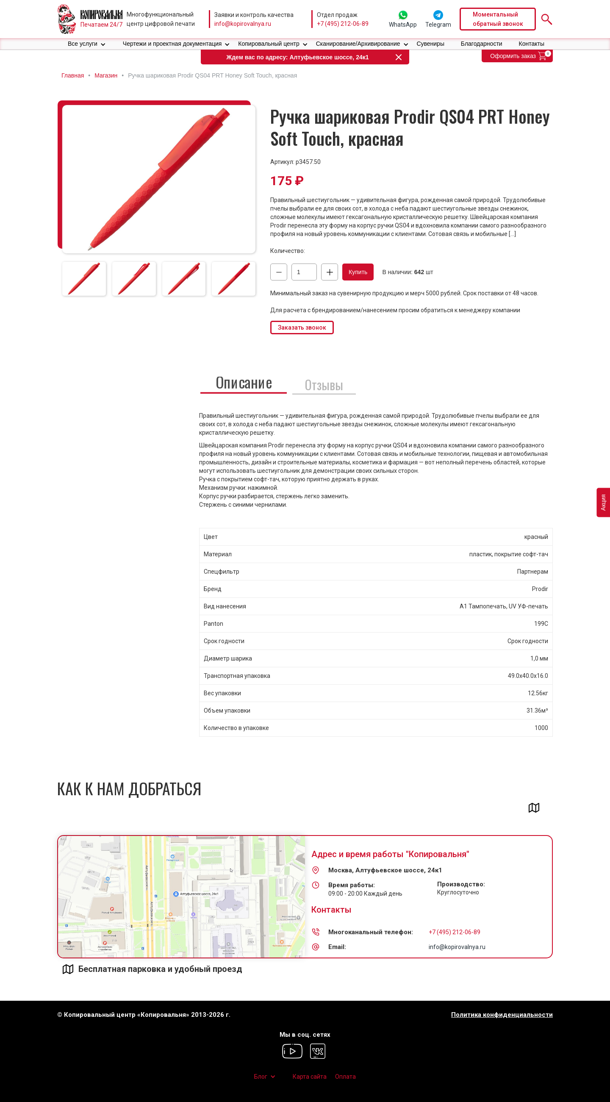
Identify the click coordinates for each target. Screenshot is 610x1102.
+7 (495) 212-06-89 (343, 23)
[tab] (84, 279)
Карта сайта (310, 1076)
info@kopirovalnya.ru (242, 23)
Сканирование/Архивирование (358, 43)
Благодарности (481, 43)
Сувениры (430, 43)
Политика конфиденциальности (502, 1015)
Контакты (531, 43)
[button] (87, 44)
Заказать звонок (302, 327)
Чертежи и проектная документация (172, 43)
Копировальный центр (268, 43)
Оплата (345, 1076)
